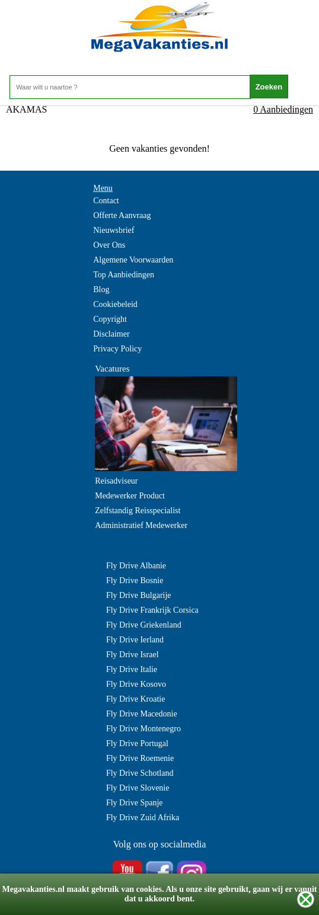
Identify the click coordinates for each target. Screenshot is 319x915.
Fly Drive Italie (131, 669)
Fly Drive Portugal (137, 743)
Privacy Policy (117, 348)
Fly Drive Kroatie (135, 699)
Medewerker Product (130, 495)
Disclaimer (111, 333)
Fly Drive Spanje (134, 802)
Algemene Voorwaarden (133, 259)
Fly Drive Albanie (136, 565)
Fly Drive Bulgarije (138, 595)
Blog (101, 289)
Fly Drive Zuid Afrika (142, 817)
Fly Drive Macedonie (141, 713)
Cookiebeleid (115, 304)
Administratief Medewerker (141, 525)
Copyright (110, 319)
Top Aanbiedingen (123, 274)
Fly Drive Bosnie (134, 580)
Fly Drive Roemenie (140, 758)
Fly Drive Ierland (135, 639)
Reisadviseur (116, 480)
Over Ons (109, 245)
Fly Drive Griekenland (143, 624)
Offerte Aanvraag (122, 215)
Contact (106, 200)
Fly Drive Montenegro (143, 728)
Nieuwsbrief (113, 230)
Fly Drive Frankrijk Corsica (152, 610)
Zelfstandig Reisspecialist (137, 510)
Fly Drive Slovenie (138, 787)
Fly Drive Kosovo (136, 684)
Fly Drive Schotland (140, 773)
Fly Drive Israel (132, 654)
